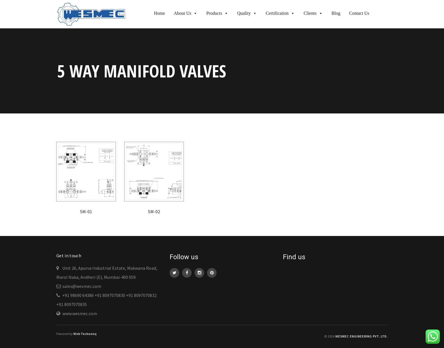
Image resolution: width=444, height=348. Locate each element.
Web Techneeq (85, 334)
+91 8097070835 (71, 304)
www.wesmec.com (79, 313)
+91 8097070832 (141, 295)
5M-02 (154, 211)
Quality (247, 13)
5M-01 (86, 211)
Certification (280, 13)
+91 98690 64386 (78, 295)
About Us (186, 13)
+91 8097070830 (110, 295)
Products (217, 13)
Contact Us (359, 13)
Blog (336, 13)
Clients (313, 13)
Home (159, 13)
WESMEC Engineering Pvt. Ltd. (361, 336)
